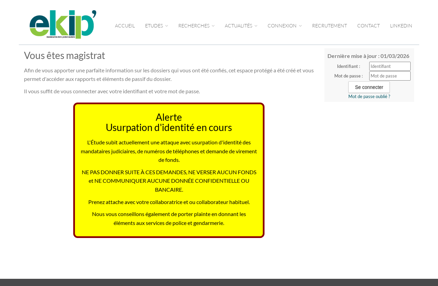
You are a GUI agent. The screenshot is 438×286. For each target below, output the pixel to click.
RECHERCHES (196, 25)
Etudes (156, 25)
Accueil (125, 25)
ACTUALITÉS (241, 25)
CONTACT (368, 25)
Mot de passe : (348, 76)
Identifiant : (348, 66)
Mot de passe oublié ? (369, 96)
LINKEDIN (401, 25)
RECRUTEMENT (329, 25)
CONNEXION (285, 25)
